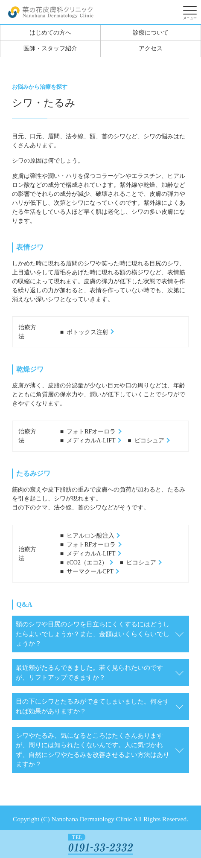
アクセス (151, 48)
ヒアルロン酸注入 (90, 535)
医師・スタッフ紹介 (50, 48)
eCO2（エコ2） (87, 562)
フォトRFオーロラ (91, 431)
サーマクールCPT (90, 571)
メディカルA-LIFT (91, 440)
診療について (151, 32)
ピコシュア (149, 440)
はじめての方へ (50, 32)
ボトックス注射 (87, 332)
